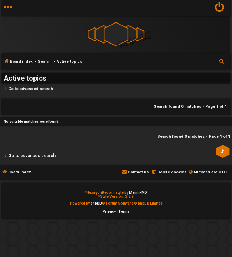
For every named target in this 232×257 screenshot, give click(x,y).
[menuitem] (220, 8)
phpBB (96, 203)
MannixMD (138, 193)
